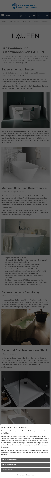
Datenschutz (30, 475)
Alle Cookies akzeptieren (9, 460)
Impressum (20, 475)
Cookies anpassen (7, 470)
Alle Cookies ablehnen (9, 464)
